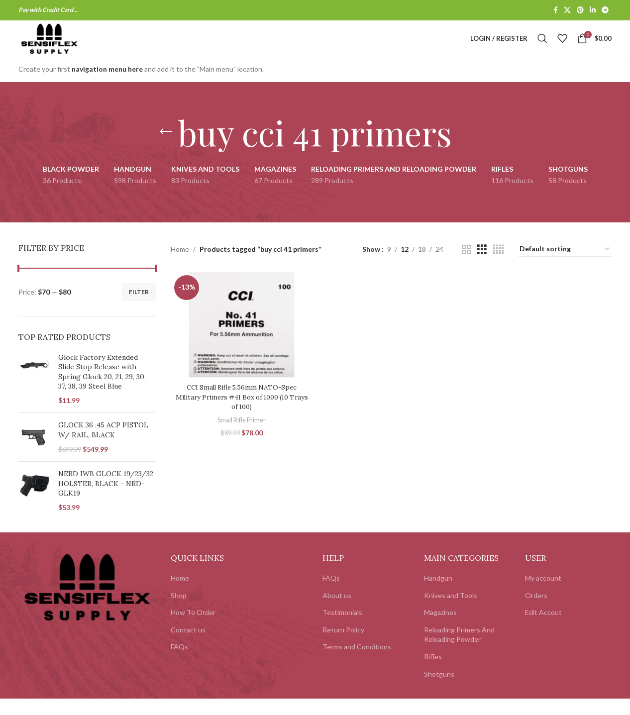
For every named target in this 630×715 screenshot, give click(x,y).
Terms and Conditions (356, 663)
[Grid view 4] (498, 265)
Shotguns (439, 690)
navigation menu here (107, 85)
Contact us (188, 645)
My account (543, 594)
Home (180, 265)
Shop (179, 611)
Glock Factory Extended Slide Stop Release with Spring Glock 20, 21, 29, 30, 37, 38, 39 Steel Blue (102, 388)
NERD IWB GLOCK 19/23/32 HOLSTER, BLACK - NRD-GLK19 (105, 500)
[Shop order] (565, 265)
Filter (139, 307)
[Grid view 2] (466, 265)
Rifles (433, 672)
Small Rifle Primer (240, 434)
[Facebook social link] (555, 10)
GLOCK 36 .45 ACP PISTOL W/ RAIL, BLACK (103, 446)
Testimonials (342, 628)
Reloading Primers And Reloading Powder (459, 650)
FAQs (179, 663)
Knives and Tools (450, 611)
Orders (536, 611)
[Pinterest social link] (580, 10)
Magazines (440, 628)
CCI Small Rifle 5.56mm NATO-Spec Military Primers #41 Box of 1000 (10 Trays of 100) (240, 412)
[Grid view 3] (482, 265)
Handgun (438, 594)
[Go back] (165, 148)
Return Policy (343, 645)
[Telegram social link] (605, 10)
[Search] (542, 47)
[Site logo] (64, 46)
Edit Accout (543, 628)
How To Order (193, 628)
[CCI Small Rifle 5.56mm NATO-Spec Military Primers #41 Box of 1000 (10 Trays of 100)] (241, 340)
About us (336, 611)
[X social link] (567, 10)
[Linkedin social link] (593, 10)
